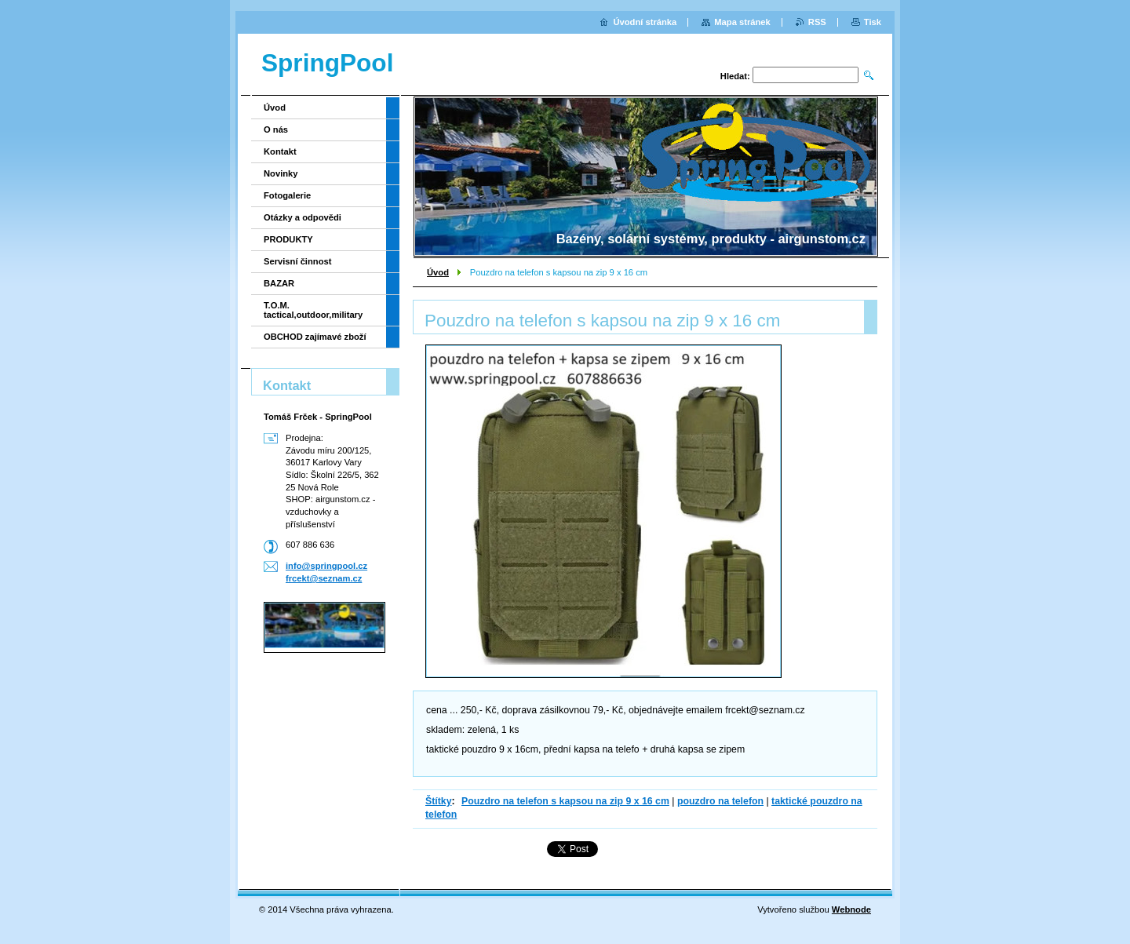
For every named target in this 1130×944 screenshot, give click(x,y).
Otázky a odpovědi (302, 217)
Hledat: (735, 76)
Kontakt (280, 151)
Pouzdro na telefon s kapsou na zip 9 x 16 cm (565, 801)
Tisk (872, 22)
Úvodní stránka (644, 22)
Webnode (851, 909)
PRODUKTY (288, 239)
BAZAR (279, 283)
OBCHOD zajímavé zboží (315, 336)
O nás (276, 129)
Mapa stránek (742, 22)
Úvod (438, 272)
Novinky (281, 173)
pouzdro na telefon (720, 801)
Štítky (438, 801)
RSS (817, 22)
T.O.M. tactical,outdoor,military (313, 310)
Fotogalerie (287, 195)
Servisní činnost (297, 261)
